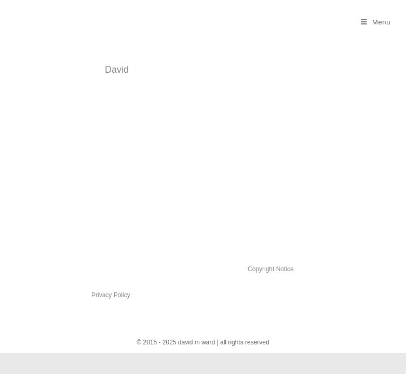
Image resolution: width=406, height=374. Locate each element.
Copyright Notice (271, 269)
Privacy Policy (110, 295)
